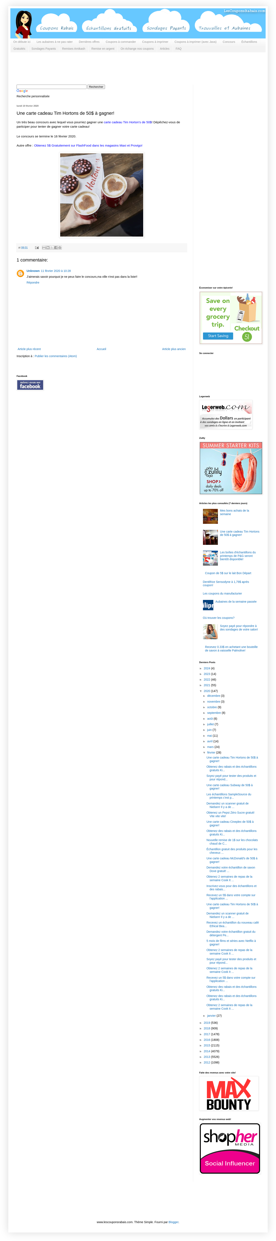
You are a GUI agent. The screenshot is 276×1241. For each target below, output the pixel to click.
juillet (211, 724)
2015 (207, 1045)
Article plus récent (29, 349)
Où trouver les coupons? (219, 617)
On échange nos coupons (137, 48)
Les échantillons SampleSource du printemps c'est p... (228, 796)
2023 (207, 674)
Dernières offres (89, 41)
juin (209, 730)
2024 (207, 668)
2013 (207, 1056)
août (210, 718)
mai (209, 735)
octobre (212, 707)
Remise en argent (103, 48)
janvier (211, 1015)
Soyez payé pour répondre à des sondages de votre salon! (239, 627)
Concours (229, 41)
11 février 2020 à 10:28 (56, 271)
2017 (207, 1034)
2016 (207, 1039)
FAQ (179, 48)
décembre (214, 695)
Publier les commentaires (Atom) (56, 356)
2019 (207, 1022)
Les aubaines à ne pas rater (55, 41)
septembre (214, 712)
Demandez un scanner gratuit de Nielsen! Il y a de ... (227, 805)
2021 (207, 685)
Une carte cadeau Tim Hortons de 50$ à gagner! (239, 533)
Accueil (101, 349)
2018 (207, 1028)
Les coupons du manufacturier (222, 593)
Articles (165, 48)
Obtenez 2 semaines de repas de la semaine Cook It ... (229, 878)
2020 (207, 691)
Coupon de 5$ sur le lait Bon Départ (228, 573)
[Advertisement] (92, 68)
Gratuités (19, 48)
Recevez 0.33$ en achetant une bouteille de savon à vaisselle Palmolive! (231, 648)
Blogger (173, 1222)
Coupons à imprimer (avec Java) (195, 41)
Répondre (33, 282)
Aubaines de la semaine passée (235, 601)
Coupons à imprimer (155, 41)
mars (210, 747)
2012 (207, 1062)
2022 (207, 679)
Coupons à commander (121, 41)
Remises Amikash (73, 48)
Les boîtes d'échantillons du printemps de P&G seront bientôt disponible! (238, 556)
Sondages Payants (44, 48)
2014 (207, 1051)
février (211, 752)
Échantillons (249, 41)
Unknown (33, 271)
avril (210, 741)
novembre (214, 701)
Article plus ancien (174, 349)
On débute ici (22, 41)
